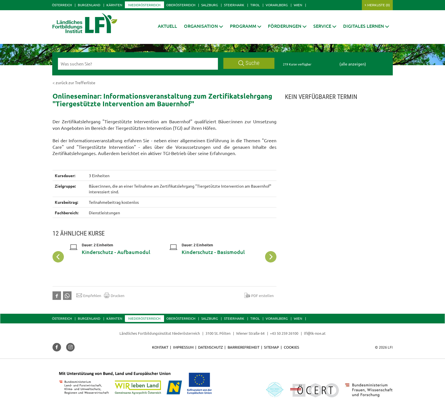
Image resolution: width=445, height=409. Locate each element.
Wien (298, 5)
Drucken (114, 295)
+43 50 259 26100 (284, 333)
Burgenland (89, 5)
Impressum (183, 347)
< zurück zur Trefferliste (74, 82)
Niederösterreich (144, 5)
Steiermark (234, 5)
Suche (248, 63)
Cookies (291, 347)
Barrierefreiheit (243, 347)
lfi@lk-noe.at (315, 333)
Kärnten (114, 5)
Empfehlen (88, 295)
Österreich (62, 5)
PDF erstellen (259, 295)
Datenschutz (210, 347)
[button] (203, 26)
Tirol (255, 5)
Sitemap (271, 347)
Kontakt (160, 347)
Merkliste (378, 5)
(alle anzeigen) (352, 63)
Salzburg (209, 5)
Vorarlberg (277, 5)
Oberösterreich (180, 5)
